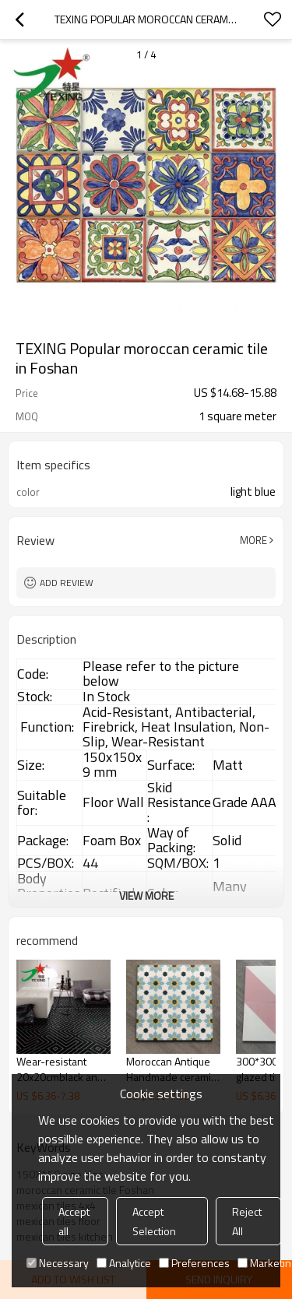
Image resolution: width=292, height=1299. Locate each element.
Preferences (194, 1263)
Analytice (124, 1263)
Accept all (74, 1221)
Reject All (247, 1221)
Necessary (57, 1263)
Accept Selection (154, 1221)
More (253, 540)
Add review (66, 582)
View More (146, 895)
